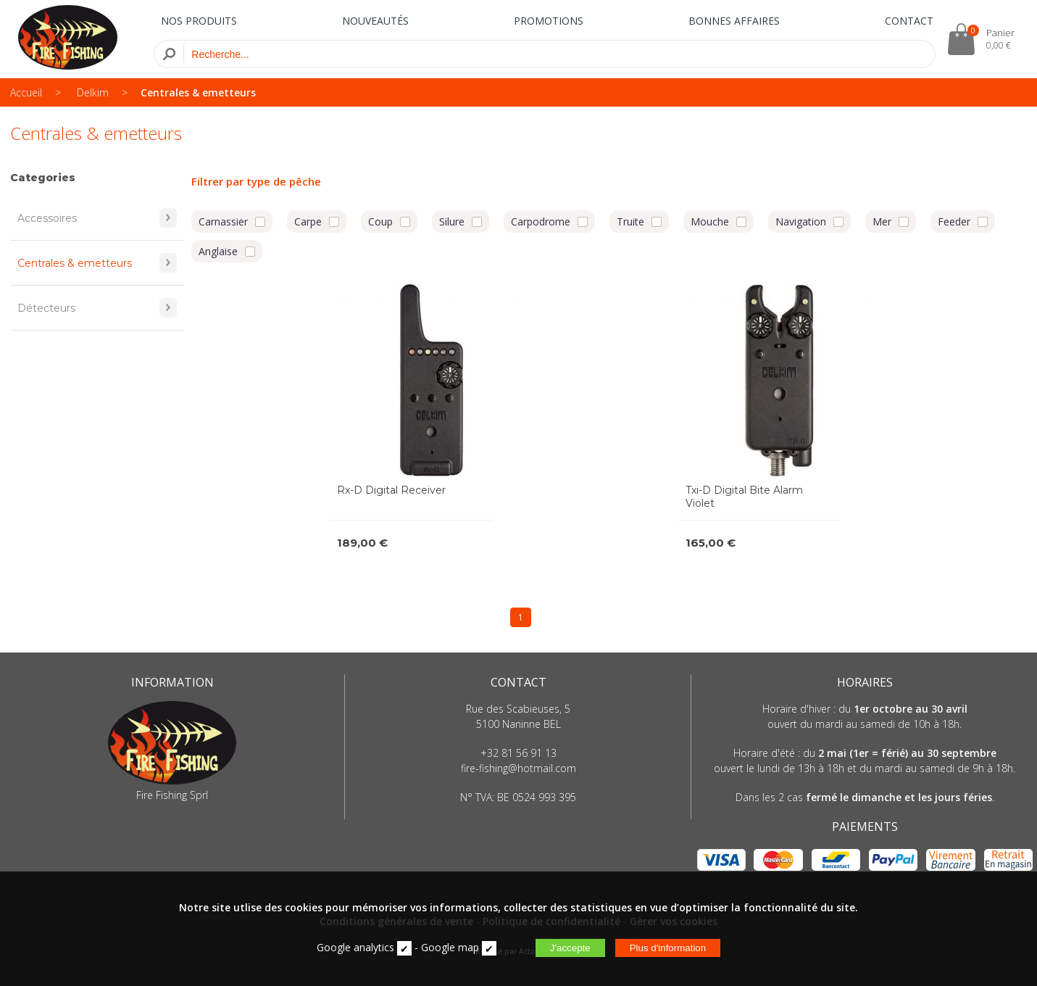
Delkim (93, 92)
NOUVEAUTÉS (375, 21)
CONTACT (909, 21)
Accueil (26, 92)
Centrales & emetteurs (198, 92)
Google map (450, 947)
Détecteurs (97, 308)
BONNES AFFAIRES (734, 21)
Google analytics (355, 947)
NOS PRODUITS (199, 21)
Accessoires (97, 218)
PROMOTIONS (548, 21)
